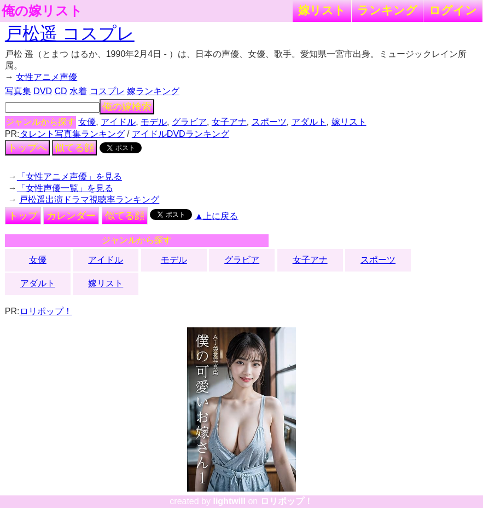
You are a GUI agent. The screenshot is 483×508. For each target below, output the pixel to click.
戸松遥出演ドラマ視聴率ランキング (89, 199)
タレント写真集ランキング (72, 133)
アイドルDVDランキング (180, 133)
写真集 (18, 91)
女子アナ (229, 121)
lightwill (229, 501)
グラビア (189, 121)
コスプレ (107, 91)
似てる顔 (74, 147)
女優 (87, 121)
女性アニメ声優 (46, 77)
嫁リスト (322, 10)
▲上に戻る (216, 216)
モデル (154, 121)
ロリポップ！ (46, 311)
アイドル (118, 121)
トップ (23, 215)
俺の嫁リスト (42, 11)
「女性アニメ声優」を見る (69, 176)
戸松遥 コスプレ (70, 33)
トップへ (27, 147)
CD (61, 91)
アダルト (309, 121)
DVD (42, 91)
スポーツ (269, 121)
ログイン (453, 10)
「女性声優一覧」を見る (65, 188)
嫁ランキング (153, 91)
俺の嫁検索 (127, 106)
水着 (78, 91)
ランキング (387, 10)
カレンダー (71, 215)
